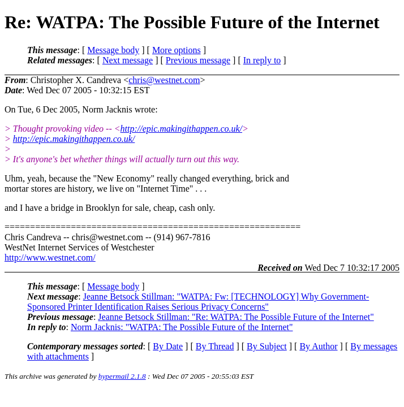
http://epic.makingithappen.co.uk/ (182, 128)
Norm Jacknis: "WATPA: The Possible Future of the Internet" (182, 327)
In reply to (262, 60)
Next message (127, 60)
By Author (318, 346)
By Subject (267, 346)
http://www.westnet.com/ (50, 257)
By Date (168, 346)
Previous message (198, 60)
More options (176, 50)
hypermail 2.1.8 (122, 376)
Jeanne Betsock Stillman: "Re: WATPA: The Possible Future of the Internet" (235, 317)
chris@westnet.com (164, 80)
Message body (113, 50)
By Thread (215, 346)
